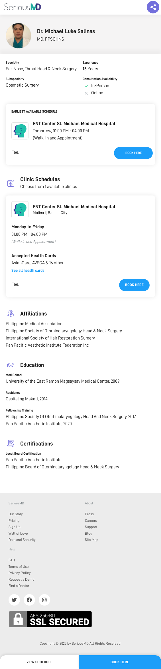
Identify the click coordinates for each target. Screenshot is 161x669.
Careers (91, 520)
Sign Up (15, 527)
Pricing (14, 520)
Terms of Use (19, 566)
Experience (90, 62)
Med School (14, 375)
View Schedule (39, 662)
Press (89, 514)
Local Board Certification (23, 453)
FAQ (12, 560)
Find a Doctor (19, 586)
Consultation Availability (100, 79)
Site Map (91, 540)
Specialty (12, 62)
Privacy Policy (20, 573)
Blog (88, 533)
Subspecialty (15, 79)
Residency (13, 392)
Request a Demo (21, 579)
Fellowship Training (19, 410)
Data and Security (22, 540)
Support (91, 527)
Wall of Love (18, 533)
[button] (19, 130)
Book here (133, 153)
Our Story (16, 514)
